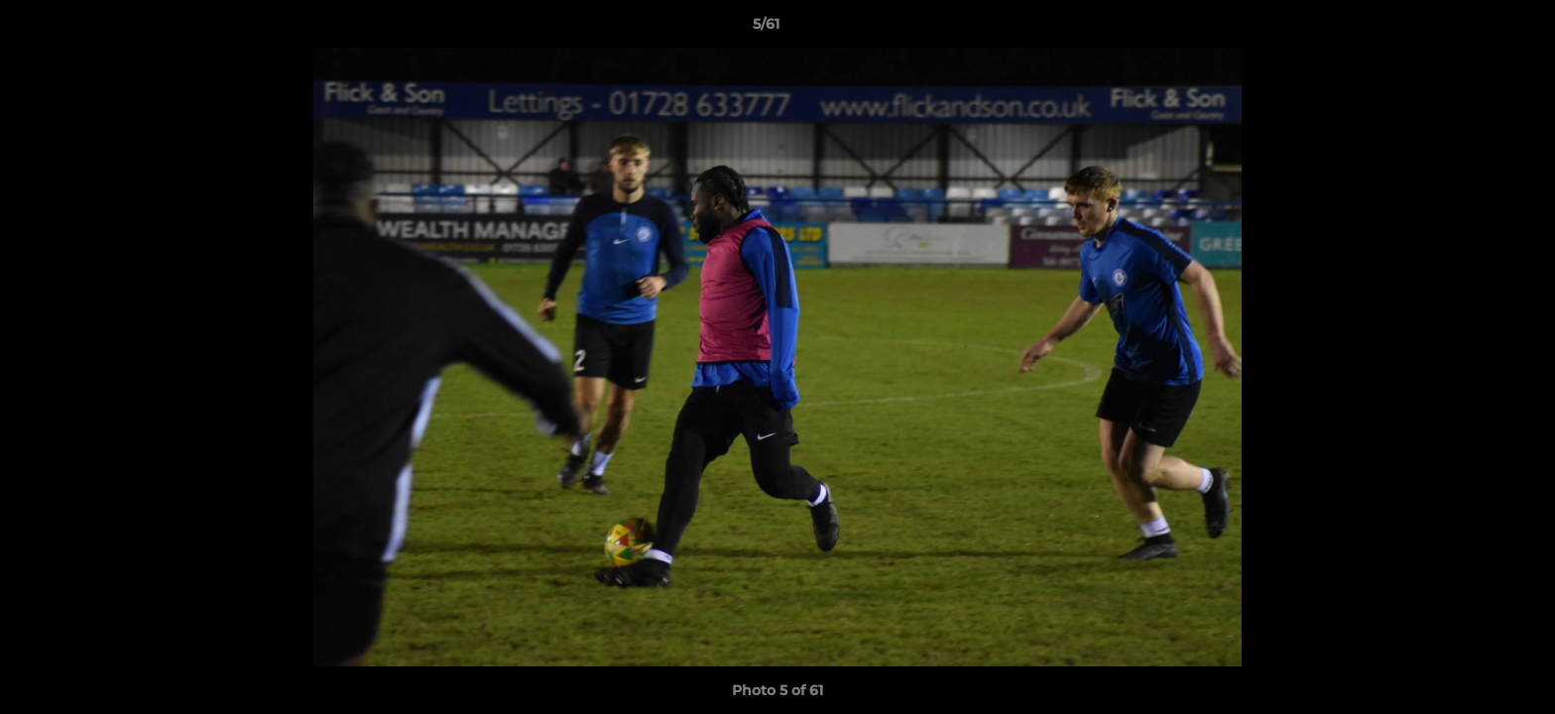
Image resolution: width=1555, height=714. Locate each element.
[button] (1472, 29)
